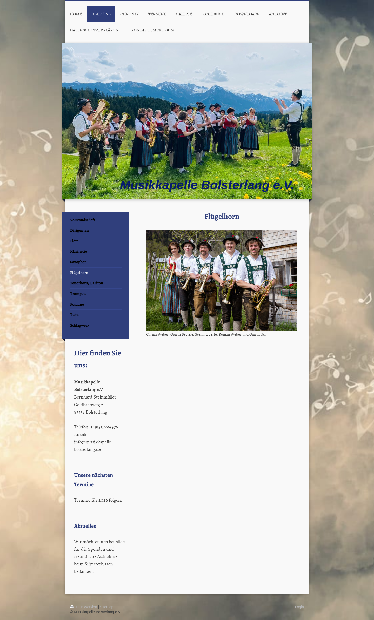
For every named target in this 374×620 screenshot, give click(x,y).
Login (299, 607)
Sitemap (106, 607)
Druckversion (84, 607)
